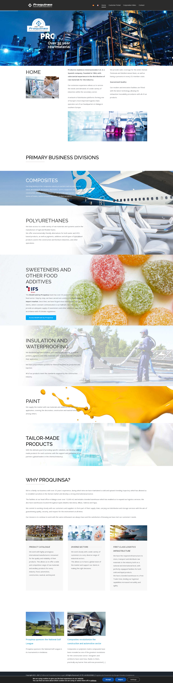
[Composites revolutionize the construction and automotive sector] (86, 624)
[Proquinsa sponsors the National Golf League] (45, 624)
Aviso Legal (60, 675)
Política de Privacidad (48, 675)
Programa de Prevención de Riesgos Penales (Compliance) (114, 675)
